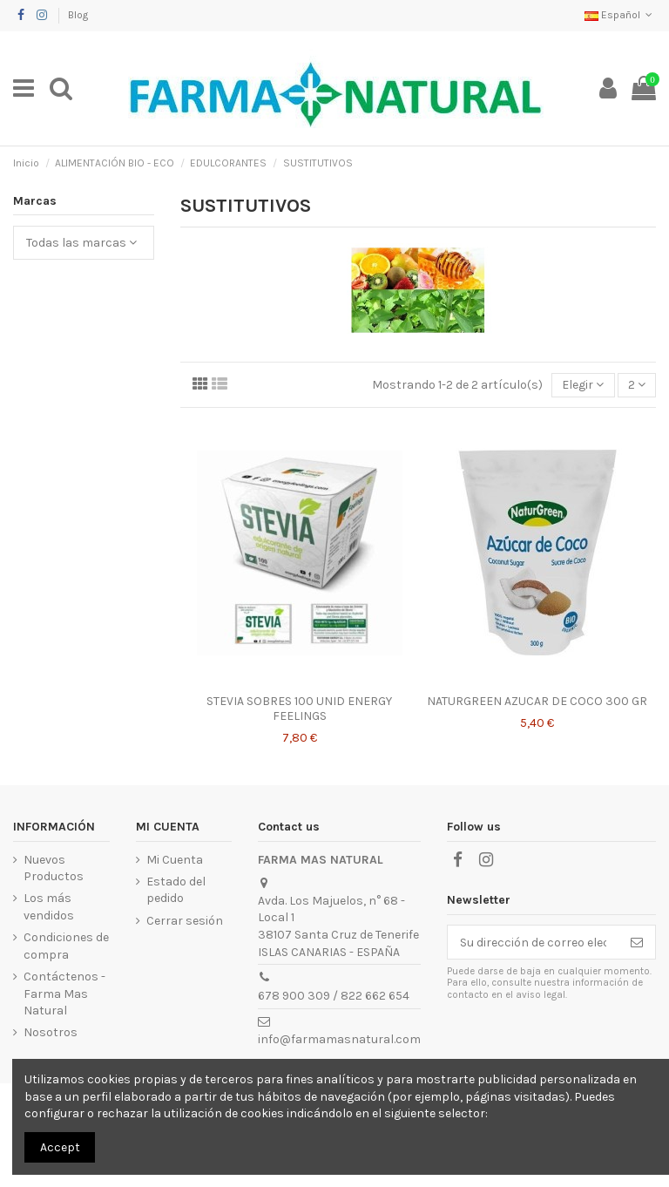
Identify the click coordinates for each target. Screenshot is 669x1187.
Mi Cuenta (174, 859)
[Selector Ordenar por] (582, 385)
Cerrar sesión (184, 920)
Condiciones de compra (66, 946)
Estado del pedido (176, 890)
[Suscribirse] (636, 942)
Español (620, 15)
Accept (60, 1147)
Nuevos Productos (54, 868)
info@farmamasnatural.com (339, 1039)
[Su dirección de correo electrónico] (533, 942)
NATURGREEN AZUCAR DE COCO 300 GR (537, 701)
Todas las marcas (81, 242)
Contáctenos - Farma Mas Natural (64, 993)
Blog (78, 15)
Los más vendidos (49, 907)
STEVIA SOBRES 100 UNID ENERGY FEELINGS (299, 708)
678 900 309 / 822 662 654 (333, 995)
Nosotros (51, 1032)
